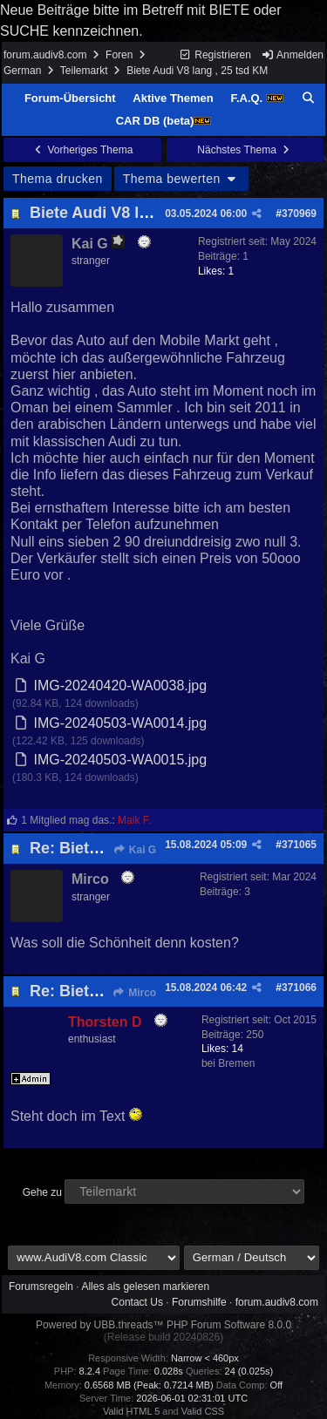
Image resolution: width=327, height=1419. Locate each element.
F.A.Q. (256, 98)
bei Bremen (228, 1063)
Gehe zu (42, 1192)
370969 (299, 213)
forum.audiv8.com (44, 55)
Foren (119, 55)
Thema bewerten (181, 179)
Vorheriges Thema (82, 150)
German (22, 70)
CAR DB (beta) (164, 120)
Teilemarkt (84, 70)
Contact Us (137, 1302)
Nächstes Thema (244, 150)
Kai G (134, 850)
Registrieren (215, 55)
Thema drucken (57, 179)
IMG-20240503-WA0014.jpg (120, 723)
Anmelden (292, 55)
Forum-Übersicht (70, 98)
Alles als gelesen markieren (145, 1286)
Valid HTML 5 (131, 1411)
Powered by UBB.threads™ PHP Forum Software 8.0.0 (163, 1325)
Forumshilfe (199, 1302)
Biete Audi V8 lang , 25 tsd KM (142, 212)
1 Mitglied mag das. (66, 820)
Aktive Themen (173, 98)
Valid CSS (202, 1411)
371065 (299, 844)
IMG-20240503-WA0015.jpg (120, 759)
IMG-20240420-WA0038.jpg (120, 685)
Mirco (134, 993)
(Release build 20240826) (163, 1337)
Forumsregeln (41, 1286)
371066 (299, 987)
